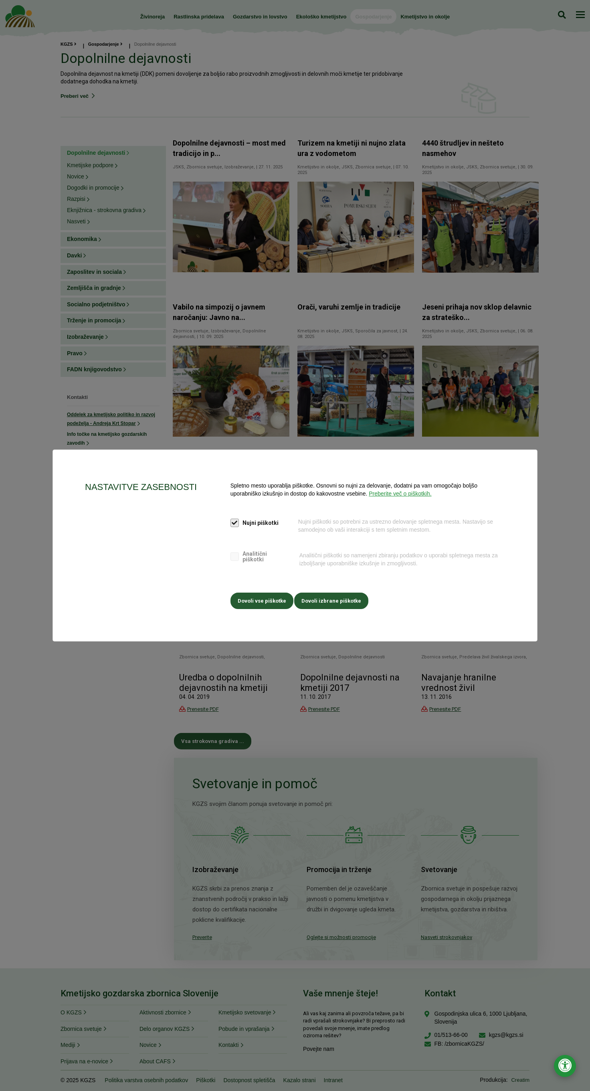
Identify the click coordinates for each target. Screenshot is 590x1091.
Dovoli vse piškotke (262, 599)
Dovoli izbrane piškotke (334, 599)
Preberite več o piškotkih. (400, 495)
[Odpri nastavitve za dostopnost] (565, 1066)
